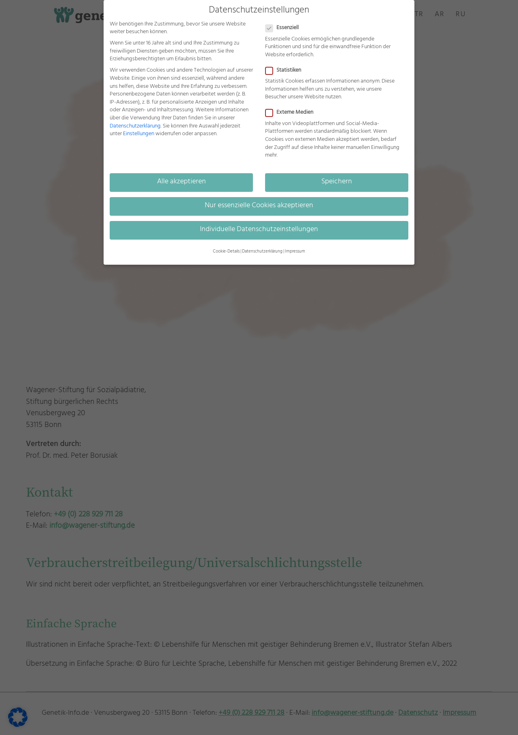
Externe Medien (292, 113)
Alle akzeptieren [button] (181, 182)
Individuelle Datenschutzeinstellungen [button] (259, 230)
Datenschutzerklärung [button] (262, 252)
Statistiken (286, 70)
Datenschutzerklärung (135, 126)
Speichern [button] (336, 182)
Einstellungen (138, 134)
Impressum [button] (295, 252)
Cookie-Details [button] (226, 252)
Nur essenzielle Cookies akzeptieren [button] (259, 206)
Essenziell (285, 28)
